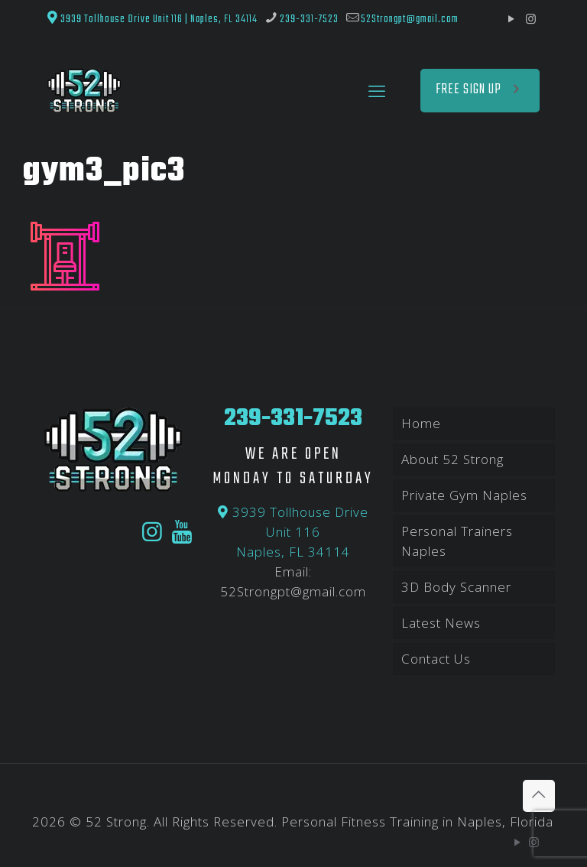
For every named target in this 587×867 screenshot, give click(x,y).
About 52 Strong (452, 459)
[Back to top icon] (539, 796)
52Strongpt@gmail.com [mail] (410, 19)
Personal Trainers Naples (457, 541)
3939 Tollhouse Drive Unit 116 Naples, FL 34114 (293, 531)
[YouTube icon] (511, 18)
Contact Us (436, 658)
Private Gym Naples (464, 495)
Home (421, 423)
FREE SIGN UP (480, 90)
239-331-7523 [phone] (309, 19)
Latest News (441, 623)
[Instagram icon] (531, 18)
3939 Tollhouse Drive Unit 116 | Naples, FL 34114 (152, 19)
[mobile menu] (377, 90)
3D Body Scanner (456, 587)
